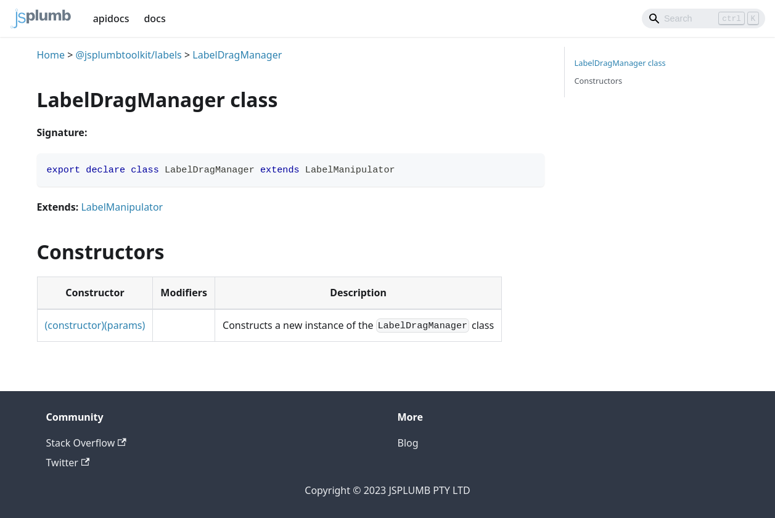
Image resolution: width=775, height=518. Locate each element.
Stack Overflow (86, 443)
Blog (408, 443)
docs (154, 18)
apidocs (111, 18)
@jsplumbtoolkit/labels (129, 55)
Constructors (599, 80)
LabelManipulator (122, 207)
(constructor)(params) (95, 325)
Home (51, 55)
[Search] (703, 18)
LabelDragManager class (620, 62)
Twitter (68, 462)
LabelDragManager (237, 55)
